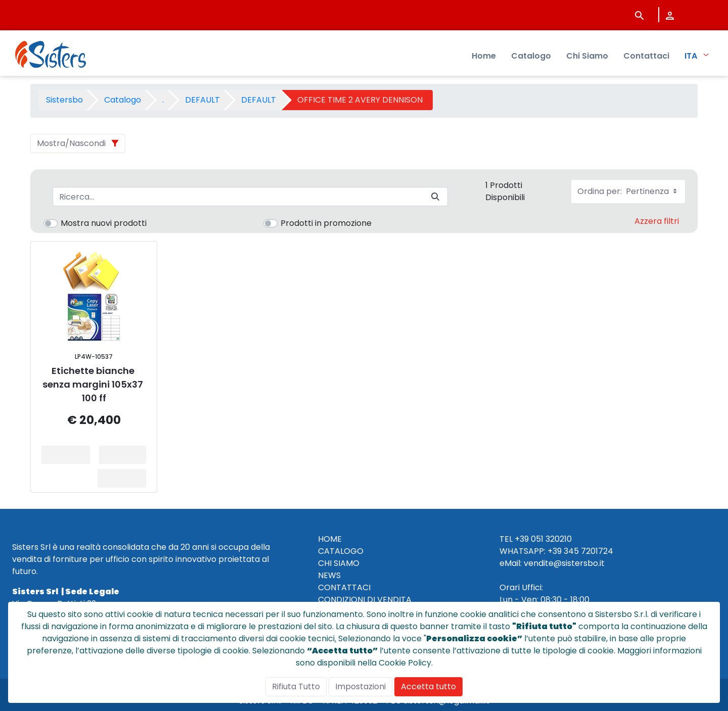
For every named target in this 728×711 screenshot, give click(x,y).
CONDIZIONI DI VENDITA (365, 599)
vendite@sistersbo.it (564, 563)
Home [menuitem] (484, 56)
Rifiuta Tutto (296, 686)
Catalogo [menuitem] (531, 56)
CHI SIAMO (338, 563)
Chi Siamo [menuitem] (587, 56)
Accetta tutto (428, 686)
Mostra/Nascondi (71, 143)
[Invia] (435, 197)
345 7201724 (588, 551)
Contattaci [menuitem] (646, 56)
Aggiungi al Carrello (126, 454)
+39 (555, 551)
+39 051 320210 (543, 539)
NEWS (329, 575)
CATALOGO (340, 551)
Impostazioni (360, 686)
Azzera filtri (656, 221)
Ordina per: (628, 191)
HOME (330, 539)
